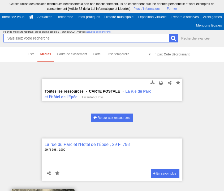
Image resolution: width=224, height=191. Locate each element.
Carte (97, 54)
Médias (45, 54)
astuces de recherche (98, 31)
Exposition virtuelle (152, 17)
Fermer (172, 9)
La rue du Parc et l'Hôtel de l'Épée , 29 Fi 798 (87, 144)
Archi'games (212, 17)
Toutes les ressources (64, 91)
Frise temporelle (117, 54)
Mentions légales (209, 25)
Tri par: (171, 54)
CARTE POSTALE (104, 91)
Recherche (65, 17)
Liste (31, 54)
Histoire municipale (118, 17)
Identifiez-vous (13, 17)
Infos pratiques (88, 17)
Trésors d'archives (185, 17)
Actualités (44, 17)
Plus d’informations (146, 9)
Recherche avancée (195, 38)
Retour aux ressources (111, 118)
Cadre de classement (72, 54)
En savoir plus (164, 173)
